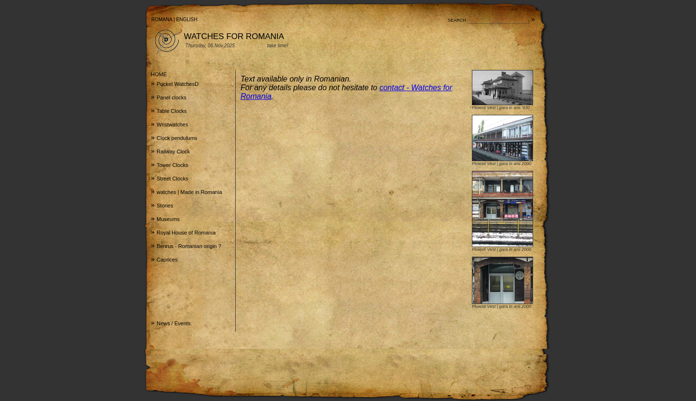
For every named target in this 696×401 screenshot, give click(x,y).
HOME (159, 74)
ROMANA (161, 19)
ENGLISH (187, 19)
